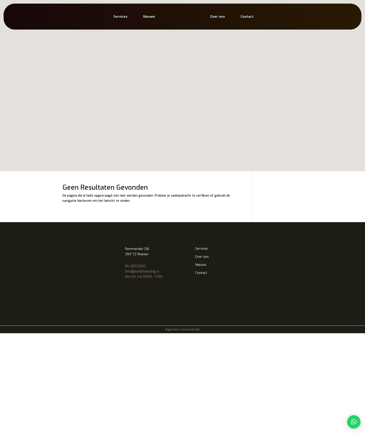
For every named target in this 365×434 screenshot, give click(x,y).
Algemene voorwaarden (182, 192)
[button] (354, 422)
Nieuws (149, 16)
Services (120, 16)
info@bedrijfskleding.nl (142, 133)
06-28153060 (135, 128)
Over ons (217, 16)
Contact (247, 16)
